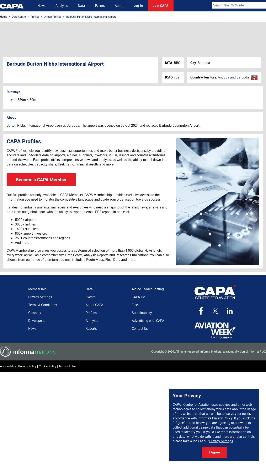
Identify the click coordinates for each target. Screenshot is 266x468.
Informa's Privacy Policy (215, 418)
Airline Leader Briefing (148, 289)
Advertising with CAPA (148, 320)
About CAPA (94, 305)
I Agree (214, 452)
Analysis (61, 5)
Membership (37, 289)
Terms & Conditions (42, 305)
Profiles (35, 16)
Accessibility (8, 366)
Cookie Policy (47, 366)
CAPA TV (138, 297)
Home (3, 16)
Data (81, 5)
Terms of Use (67, 366)
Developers (36, 320)
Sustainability (142, 312)
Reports (91, 328)
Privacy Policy (27, 366)
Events (100, 5)
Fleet (135, 305)
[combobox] (239, 5)
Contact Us (140, 328)
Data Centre (19, 16)
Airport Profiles (53, 16)
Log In (138, 5)
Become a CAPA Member (41, 179)
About (119, 5)
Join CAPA (161, 5)
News (41, 5)
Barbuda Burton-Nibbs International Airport (91, 16)
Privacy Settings (221, 441)
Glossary (34, 312)
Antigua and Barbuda (233, 77)
